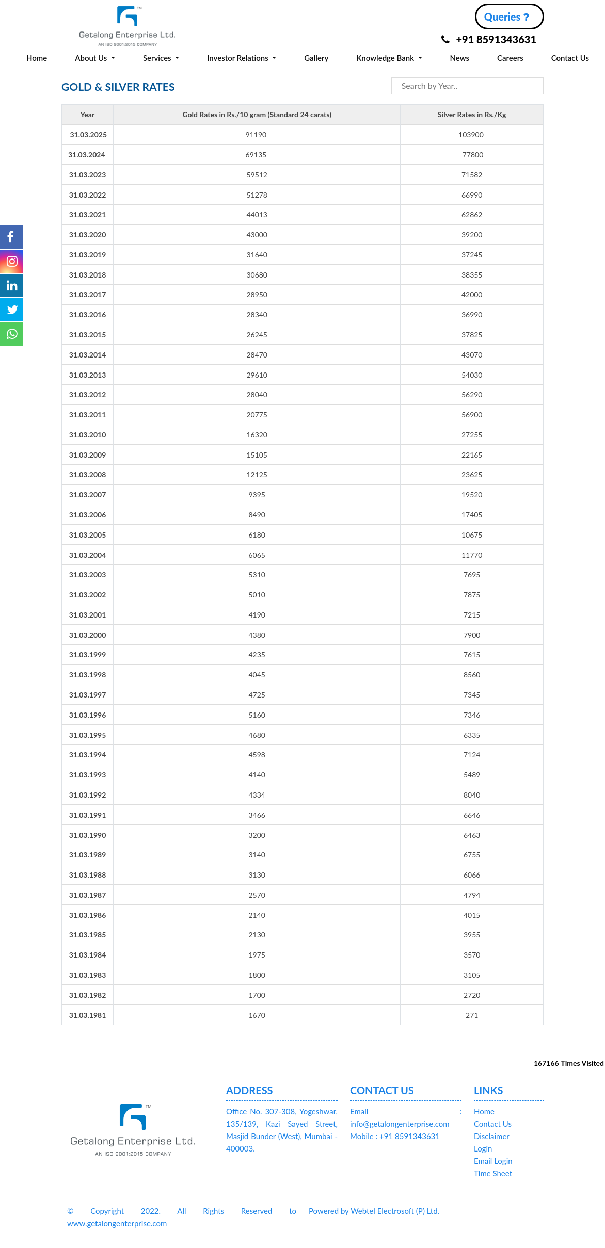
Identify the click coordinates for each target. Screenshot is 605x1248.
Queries (506, 16)
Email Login (493, 1160)
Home (36, 57)
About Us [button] (92, 57)
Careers (510, 57)
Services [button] (158, 57)
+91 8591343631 (488, 39)
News (459, 57)
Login (483, 1148)
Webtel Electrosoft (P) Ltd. (395, 1210)
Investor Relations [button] (238, 57)
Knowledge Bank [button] (386, 57)
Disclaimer (492, 1136)
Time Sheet (493, 1173)
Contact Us (570, 57)
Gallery (316, 57)
